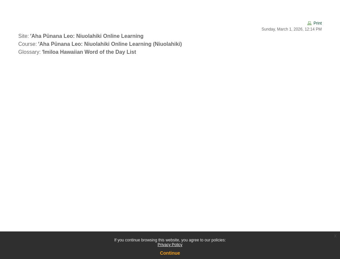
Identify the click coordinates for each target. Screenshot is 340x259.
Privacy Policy (170, 244)
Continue (170, 253)
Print (317, 23)
